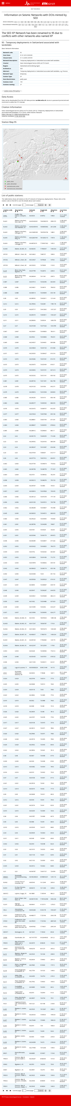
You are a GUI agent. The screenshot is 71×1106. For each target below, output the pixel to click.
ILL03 (5, 1026)
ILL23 (5, 276)
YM (50, 24)
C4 (45, 22)
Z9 (60, 24)
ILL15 (5, 954)
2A (20, 24)
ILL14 (5, 976)
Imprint (32, 1097)
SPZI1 (5, 673)
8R (32, 22)
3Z (23, 24)
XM (40, 24)
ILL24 (5, 271)
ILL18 (5, 970)
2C (26, 24)
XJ (53, 22)
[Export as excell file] (45, 205)
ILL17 (5, 982)
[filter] (5, 211)
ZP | (66, 24)
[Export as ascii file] (49, 205)
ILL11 (5, 987)
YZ (63, 22)
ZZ (66, 22)
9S (42, 22)
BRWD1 (5, 877)
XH (36, 24)
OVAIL (5, 216)
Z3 (56, 24)
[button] (6, 3)
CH (16, 22)
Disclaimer (26, 1097)
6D (29, 24)
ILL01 (5, 1037)
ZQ (35, 26)
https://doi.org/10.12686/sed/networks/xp (15, 114)
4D (22, 22)
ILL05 (5, 1009)
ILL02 (5, 1031)
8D (29, 22)
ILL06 (5, 1015)
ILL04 (5, 1042)
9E (38, 22)
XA (33, 24)
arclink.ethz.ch (41, 100)
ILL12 (5, 992)
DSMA (5, 937)
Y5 (53, 24)
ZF (63, 24)
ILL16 (5, 959)
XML (23, 116)
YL (46, 24)
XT (43, 24)
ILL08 (5, 1048)
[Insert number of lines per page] (36, 205)
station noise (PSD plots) (12, 91)
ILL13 (5, 998)
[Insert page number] (24, 205)
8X (35, 22)
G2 (48, 22)
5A (25, 22)
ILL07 (5, 1020)
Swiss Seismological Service (13, 1097)
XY (57, 22)
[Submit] (40, 205)
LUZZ (5, 667)
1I (19, 22)
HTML (16, 116)
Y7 (60, 22)
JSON (20, 116)
